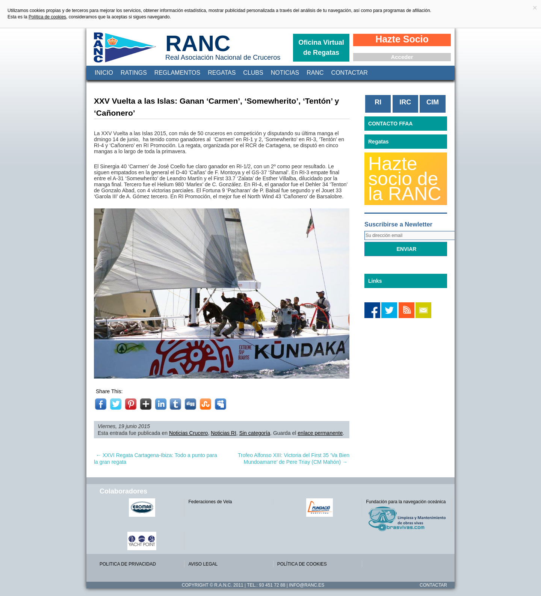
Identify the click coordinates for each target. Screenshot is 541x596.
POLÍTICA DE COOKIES (302, 564)
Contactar (349, 72)
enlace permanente (320, 433)
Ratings (134, 72)
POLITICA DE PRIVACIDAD (128, 564)
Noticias (285, 72)
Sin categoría (254, 433)
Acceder (402, 57)
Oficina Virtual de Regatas (321, 47)
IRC (405, 102)
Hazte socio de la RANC (404, 178)
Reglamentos (177, 72)
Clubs (253, 72)
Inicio (104, 72)
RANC (197, 43)
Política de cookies (47, 17)
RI (378, 102)
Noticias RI (223, 433)
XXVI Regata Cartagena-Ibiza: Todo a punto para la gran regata (155, 458)
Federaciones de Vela (210, 501)
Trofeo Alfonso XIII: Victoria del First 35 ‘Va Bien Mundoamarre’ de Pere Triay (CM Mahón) (293, 458)
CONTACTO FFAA (390, 124)
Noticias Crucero (188, 433)
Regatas (222, 72)
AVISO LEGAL (203, 564)
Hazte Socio (402, 39)
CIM (432, 102)
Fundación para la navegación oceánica (406, 501)
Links (375, 281)
